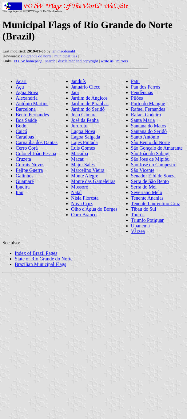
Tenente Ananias (147, 198)
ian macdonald (63, 51)
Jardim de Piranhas (90, 103)
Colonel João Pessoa (36, 153)
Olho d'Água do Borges (94, 209)
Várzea (138, 231)
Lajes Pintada (84, 142)
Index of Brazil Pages (36, 253)
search (50, 61)
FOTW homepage (28, 61)
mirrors (122, 61)
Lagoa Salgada (85, 136)
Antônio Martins (32, 103)
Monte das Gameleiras (93, 181)
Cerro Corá (27, 148)
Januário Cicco (86, 86)
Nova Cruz (82, 203)
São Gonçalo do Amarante (157, 148)
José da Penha (85, 120)
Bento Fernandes (32, 114)
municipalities (65, 56)
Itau (19, 192)
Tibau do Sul (143, 209)
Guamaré (25, 181)
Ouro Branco (84, 214)
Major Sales (83, 164)
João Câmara (84, 114)
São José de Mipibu (150, 159)
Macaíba (79, 153)
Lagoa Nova (83, 131)
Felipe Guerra (29, 170)
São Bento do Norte (150, 142)
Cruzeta (23, 159)
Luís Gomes (83, 148)
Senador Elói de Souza (153, 175)
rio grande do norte (36, 56)
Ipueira (23, 186)
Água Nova (27, 92)
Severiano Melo (146, 192)
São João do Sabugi (150, 153)
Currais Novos (30, 164)
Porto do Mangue (148, 103)
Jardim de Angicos (89, 98)
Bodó (21, 125)
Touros (138, 214)
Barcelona (26, 109)
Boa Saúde (26, 120)
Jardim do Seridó (88, 109)
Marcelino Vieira (87, 170)
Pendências (142, 92)
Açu (20, 86)
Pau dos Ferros (145, 86)
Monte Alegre (84, 175)
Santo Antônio (145, 136)
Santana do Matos (148, 125)
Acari (21, 81)
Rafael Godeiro (146, 114)
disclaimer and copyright (78, 61)
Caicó (21, 131)
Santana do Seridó (149, 131)
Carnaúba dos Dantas (37, 142)
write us (107, 61)
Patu (135, 81)
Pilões (137, 98)
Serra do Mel (144, 186)
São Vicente (143, 170)
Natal (76, 192)
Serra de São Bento (150, 181)
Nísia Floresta (84, 198)
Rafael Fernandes (148, 109)
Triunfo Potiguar (147, 220)
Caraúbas (25, 136)
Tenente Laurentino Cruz (155, 203)
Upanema (140, 225)
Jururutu (79, 125)
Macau (78, 159)
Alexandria (27, 98)
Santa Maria (143, 120)
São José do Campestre (154, 164)
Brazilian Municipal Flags (40, 264)
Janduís (78, 81)
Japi (75, 92)
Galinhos (25, 175)
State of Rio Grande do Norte (44, 258)
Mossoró (79, 186)
